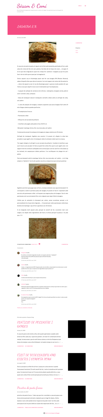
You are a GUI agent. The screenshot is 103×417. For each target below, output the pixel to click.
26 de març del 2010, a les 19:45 (28, 260)
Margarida (23, 252)
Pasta (77, 52)
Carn (77, 50)
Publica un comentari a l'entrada (24, 307)
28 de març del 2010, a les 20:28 (28, 304)
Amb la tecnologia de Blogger (51, 413)
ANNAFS (23, 284)
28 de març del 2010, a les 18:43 (28, 290)
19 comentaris (29, 346)
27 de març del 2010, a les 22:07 (28, 280)
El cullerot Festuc (25, 294)
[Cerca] (79, 6)
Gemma (23, 264)
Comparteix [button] (79, 42)
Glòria (22, 275)
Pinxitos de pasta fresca (30, 388)
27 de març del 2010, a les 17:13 (28, 271)
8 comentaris (28, 378)
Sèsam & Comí (31, 5)
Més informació (58, 346)
